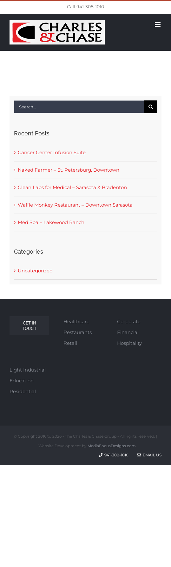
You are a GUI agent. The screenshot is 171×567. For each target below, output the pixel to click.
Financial (128, 332)
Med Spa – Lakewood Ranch (51, 222)
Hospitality (129, 343)
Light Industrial (28, 370)
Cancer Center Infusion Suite (52, 152)
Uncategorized (35, 271)
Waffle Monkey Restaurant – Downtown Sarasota (75, 205)
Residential (23, 391)
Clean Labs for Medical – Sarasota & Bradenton (72, 187)
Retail (70, 343)
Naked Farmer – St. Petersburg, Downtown (68, 170)
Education (22, 381)
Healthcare (76, 321)
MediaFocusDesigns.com (112, 445)
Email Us (149, 455)
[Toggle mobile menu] (158, 24)
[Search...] (79, 106)
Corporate (129, 321)
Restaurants (77, 332)
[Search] (150, 106)
